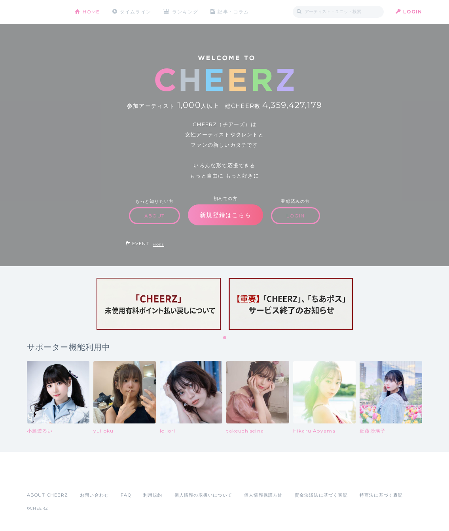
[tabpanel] (159, 304)
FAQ (126, 495)
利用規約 (153, 495)
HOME (91, 12)
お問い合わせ (94, 495)
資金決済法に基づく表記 (321, 495)
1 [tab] (225, 338)
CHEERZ (45, 12)
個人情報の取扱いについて (203, 495)
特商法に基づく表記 (381, 495)
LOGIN (412, 12)
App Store (45, 478)
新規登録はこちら (225, 215)
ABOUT (154, 216)
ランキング (185, 12)
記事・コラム (233, 12)
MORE (158, 244)
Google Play (87, 478)
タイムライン (135, 12)
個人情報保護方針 (263, 495)
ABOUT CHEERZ (47, 495)
